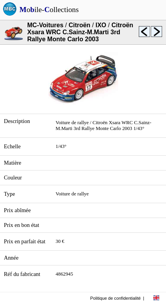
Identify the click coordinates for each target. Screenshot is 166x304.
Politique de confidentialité (115, 298)
